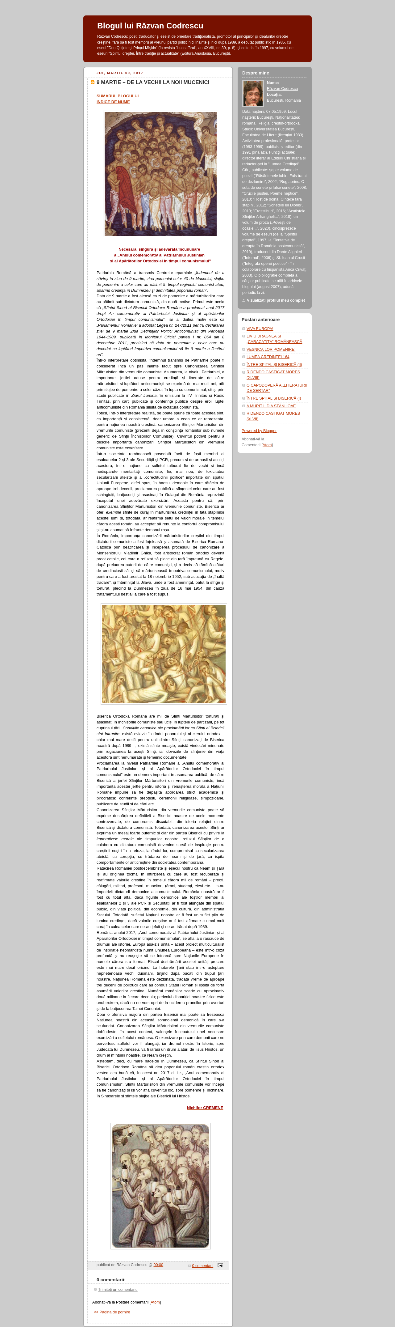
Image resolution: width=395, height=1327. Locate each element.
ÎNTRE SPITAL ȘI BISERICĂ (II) (274, 364)
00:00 (159, 1265)
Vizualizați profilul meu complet (276, 300)
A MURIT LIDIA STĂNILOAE (271, 406)
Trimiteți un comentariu (118, 1289)
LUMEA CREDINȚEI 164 (268, 357)
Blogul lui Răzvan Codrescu (150, 25)
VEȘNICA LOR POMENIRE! (271, 349)
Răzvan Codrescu (282, 89)
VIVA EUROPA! (260, 329)
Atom (155, 1302)
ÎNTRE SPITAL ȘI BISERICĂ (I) (274, 398)
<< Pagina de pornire (112, 1312)
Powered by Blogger (259, 431)
